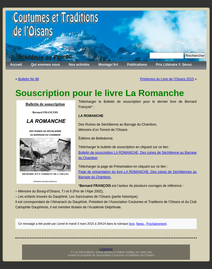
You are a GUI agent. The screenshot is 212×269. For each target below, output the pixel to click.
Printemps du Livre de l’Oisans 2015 (167, 79)
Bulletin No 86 (28, 79)
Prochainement (156, 223)
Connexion (106, 249)
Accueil (16, 65)
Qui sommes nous (45, 65)
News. (140, 223)
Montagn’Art (108, 65)
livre (131, 223)
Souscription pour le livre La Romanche (99, 93)
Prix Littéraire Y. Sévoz (174, 65)
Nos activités (79, 65)
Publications (137, 65)
